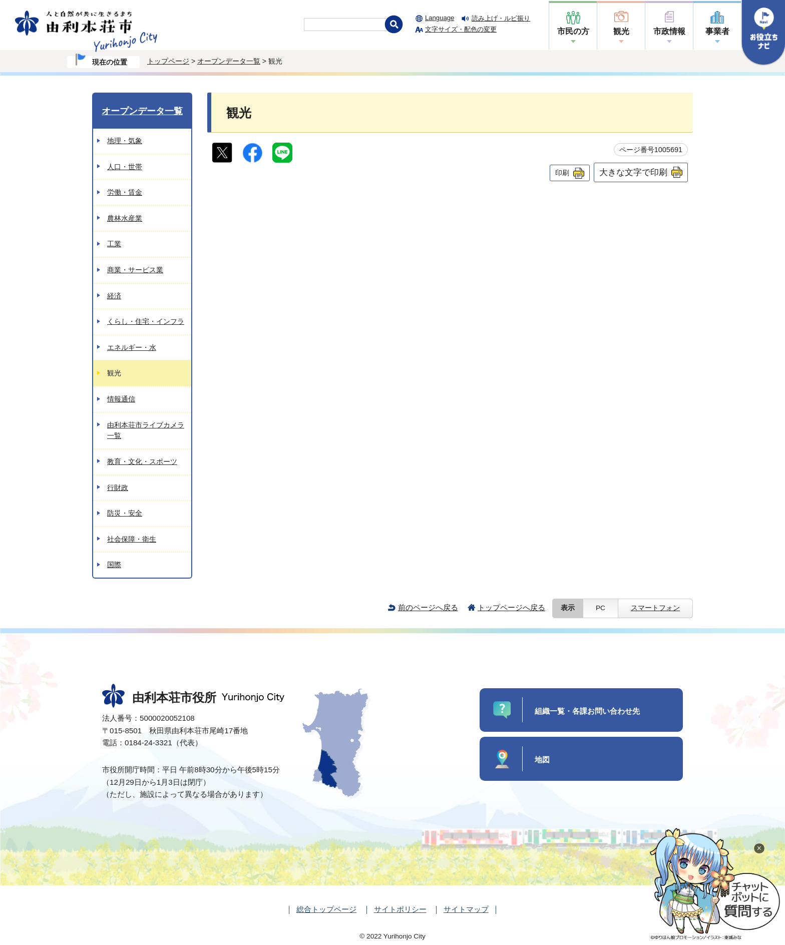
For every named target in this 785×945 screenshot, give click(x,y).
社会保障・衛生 (131, 539)
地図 (542, 759)
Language (439, 18)
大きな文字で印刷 (633, 172)
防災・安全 (124, 513)
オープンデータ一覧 (228, 61)
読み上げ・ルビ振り (501, 18)
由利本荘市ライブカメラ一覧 (145, 430)
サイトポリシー (400, 909)
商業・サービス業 (135, 270)
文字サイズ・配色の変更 (461, 29)
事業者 (717, 31)
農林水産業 (124, 218)
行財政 (117, 488)
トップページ (168, 61)
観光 (621, 31)
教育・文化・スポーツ (142, 461)
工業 (114, 244)
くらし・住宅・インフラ (145, 321)
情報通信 (121, 399)
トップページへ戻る (511, 607)
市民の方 (573, 31)
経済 (114, 296)
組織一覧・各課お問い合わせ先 (587, 711)
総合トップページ (326, 909)
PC (600, 608)
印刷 (562, 173)
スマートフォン (655, 608)
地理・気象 (124, 141)
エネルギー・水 (131, 347)
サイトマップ (466, 909)
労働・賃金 (124, 192)
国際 (114, 565)
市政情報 (669, 31)
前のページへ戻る (428, 607)
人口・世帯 (124, 167)
